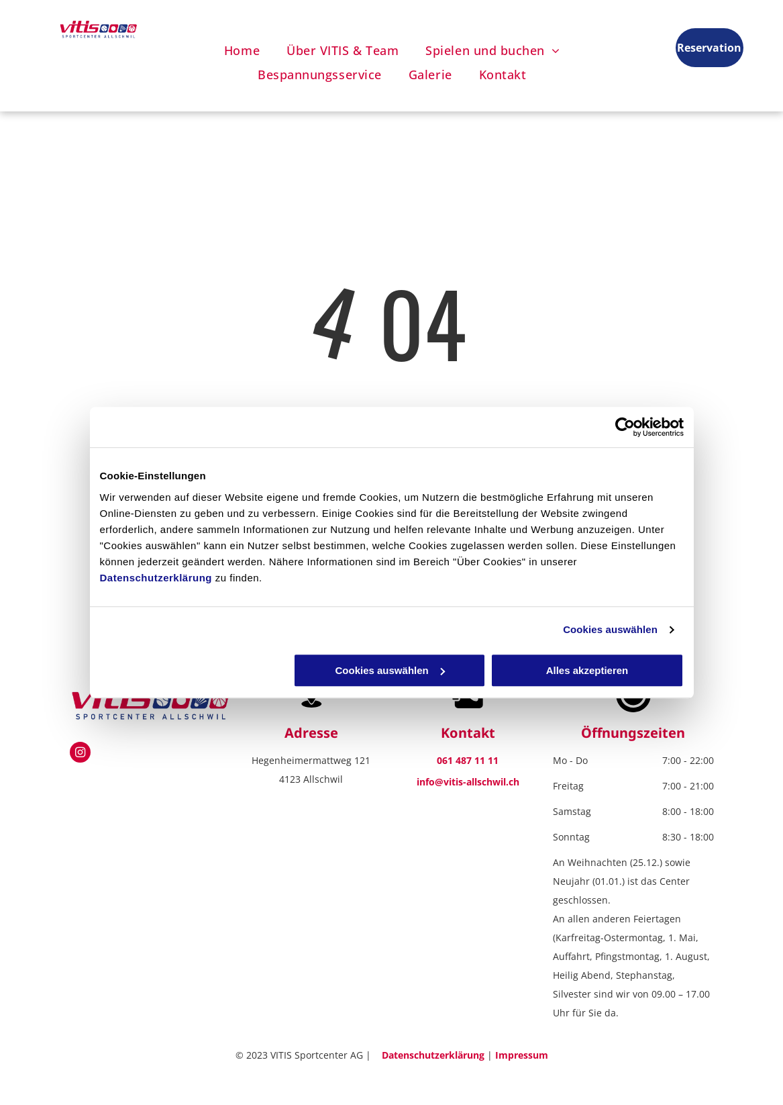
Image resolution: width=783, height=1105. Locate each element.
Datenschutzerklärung (156, 577)
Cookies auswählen (610, 629)
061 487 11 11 (468, 760)
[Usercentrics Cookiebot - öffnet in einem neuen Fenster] (625, 427)
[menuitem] (242, 50)
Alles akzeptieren (587, 670)
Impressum (521, 1055)
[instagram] (80, 754)
